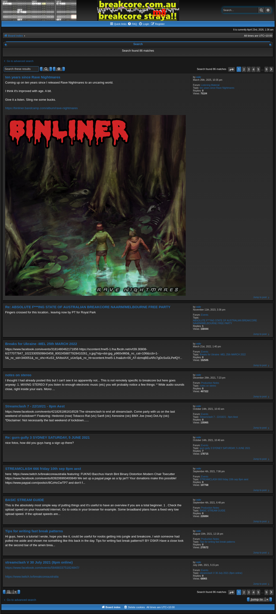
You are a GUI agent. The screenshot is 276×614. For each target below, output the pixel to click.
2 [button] (244, 69)
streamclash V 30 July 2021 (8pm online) (221, 573)
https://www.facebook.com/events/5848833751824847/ (42, 567)
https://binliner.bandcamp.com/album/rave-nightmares (41, 108)
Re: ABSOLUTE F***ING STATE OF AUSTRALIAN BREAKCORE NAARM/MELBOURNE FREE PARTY (87, 307)
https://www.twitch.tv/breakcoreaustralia (32, 576)
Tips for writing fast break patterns (217, 542)
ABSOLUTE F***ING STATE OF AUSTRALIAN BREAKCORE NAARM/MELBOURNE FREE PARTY (225, 322)
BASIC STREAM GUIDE (212, 510)
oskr (198, 77)
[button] (231, 69)
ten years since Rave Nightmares (217, 88)
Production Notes (210, 383)
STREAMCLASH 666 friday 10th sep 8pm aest (224, 479)
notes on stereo (208, 385)
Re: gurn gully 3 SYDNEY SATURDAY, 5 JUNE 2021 (47, 437)
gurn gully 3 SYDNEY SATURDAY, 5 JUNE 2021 (225, 448)
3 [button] (249, 69)
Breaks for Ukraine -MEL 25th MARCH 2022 (223, 354)
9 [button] (266, 69)
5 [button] (258, 69)
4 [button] (253, 69)
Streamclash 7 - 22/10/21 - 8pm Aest (219, 417)
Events (204, 315)
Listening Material (210, 85)
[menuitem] (132, 24)
